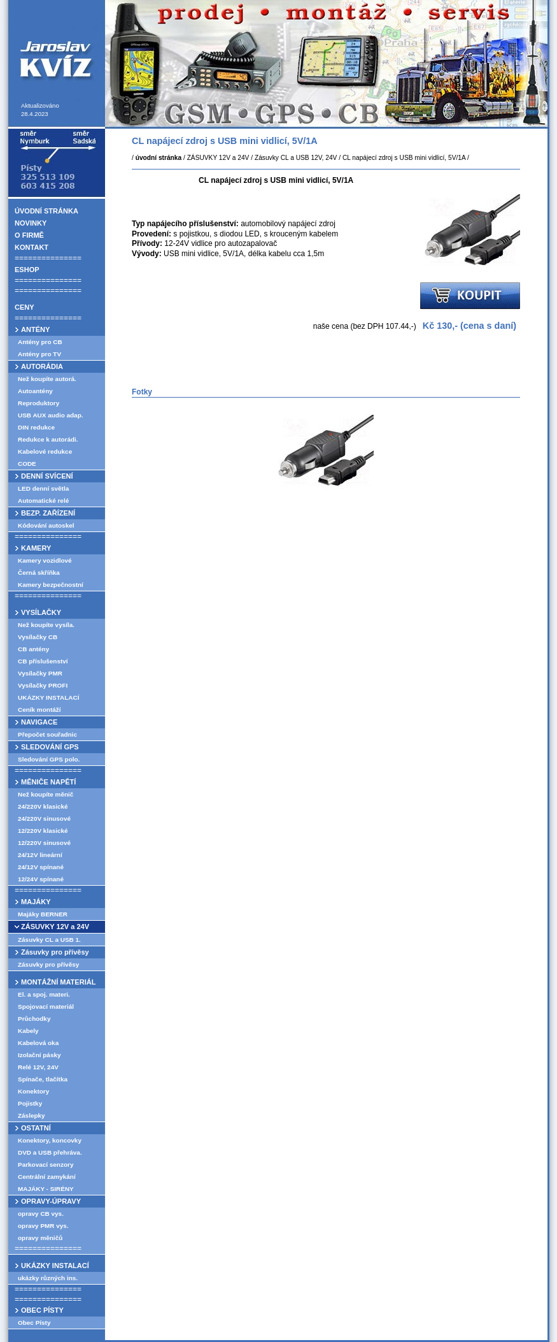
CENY (24, 307)
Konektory (33, 1091)
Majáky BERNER (42, 914)
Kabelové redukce (45, 451)
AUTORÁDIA (42, 366)
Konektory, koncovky (49, 1140)
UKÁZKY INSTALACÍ (48, 697)
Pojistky (30, 1103)
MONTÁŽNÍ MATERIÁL (58, 982)
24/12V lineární (40, 854)
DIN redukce (36, 427)
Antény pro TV (39, 353)
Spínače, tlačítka (42, 1079)
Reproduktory (38, 403)
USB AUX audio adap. (50, 415)
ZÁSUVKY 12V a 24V (55, 926)
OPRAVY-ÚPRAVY (51, 1201)
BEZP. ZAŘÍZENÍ (48, 513)
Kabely (28, 1030)
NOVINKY (30, 223)
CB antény (33, 649)
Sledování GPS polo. (49, 759)
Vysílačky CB (37, 636)
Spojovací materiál (46, 1006)
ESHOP (27, 269)
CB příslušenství (43, 661)
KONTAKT (31, 247)
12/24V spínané (41, 879)
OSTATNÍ (36, 1128)
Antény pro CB (40, 341)
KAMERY (36, 548)
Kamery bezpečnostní (50, 584)
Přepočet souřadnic (47, 734)
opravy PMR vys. (43, 1225)
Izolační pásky (39, 1054)
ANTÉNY (35, 329)
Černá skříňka (39, 572)
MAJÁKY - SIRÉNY (46, 1188)
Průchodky (34, 1018)
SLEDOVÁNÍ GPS (50, 747)
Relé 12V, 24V (38, 1067)
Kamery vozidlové (45, 560)
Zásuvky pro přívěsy (55, 952)
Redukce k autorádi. (48, 439)
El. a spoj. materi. (44, 994)
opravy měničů (40, 1237)
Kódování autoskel (46, 525)
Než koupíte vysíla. (46, 624)
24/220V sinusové (44, 818)
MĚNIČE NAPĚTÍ (48, 782)
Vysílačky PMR (40, 673)
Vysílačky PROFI (42, 685)
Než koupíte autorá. (47, 378)
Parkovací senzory (45, 1164)
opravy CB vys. (41, 1213)
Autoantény (35, 390)
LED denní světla (43, 488)
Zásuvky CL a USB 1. (49, 939)
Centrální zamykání (47, 1176)
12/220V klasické (43, 830)
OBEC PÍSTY (42, 1310)
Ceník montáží (39, 709)
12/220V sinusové (44, 842)
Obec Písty (34, 1322)
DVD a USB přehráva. (50, 1152)
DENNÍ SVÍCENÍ (47, 476)
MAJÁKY (36, 901)
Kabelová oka (38, 1042)
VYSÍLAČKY (41, 612)
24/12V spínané (41, 866)
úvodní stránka (158, 157)
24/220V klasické (43, 806)
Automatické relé (43, 500)
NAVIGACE (39, 722)
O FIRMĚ (29, 235)
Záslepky (31, 1115)
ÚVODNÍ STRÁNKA (46, 211)
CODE (27, 463)
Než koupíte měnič (45, 794)
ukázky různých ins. (48, 1277)
